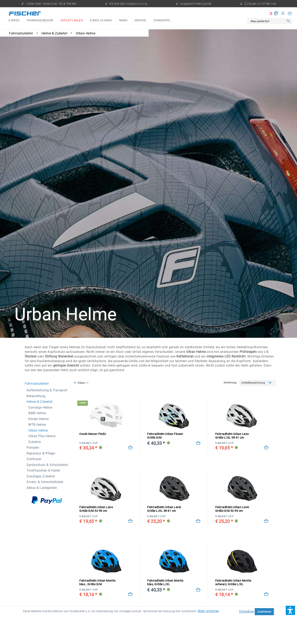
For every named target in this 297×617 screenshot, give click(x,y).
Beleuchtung (36, 396)
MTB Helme (37, 424)
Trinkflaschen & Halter (43, 470)
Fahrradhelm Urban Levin (164, 509)
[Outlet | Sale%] (71, 20)
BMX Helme (37, 413)
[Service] (140, 20)
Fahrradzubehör (37, 383)
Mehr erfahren (208, 611)
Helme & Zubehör (40, 402)
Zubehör (34, 442)
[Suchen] (288, 21)
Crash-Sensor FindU (92, 434)
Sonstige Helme (40, 407)
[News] (123, 20)
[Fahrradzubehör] (40, 20)
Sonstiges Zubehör (41, 476)
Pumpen (33, 447)
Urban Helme (38, 430)
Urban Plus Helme (41, 436)
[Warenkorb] (290, 13)
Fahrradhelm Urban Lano (232, 435)
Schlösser (34, 459)
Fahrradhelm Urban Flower (165, 435)
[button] (290, 610)
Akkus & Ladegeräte (42, 488)
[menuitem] (14, 20)
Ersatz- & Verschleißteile (45, 482)
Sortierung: (230, 382)
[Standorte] (162, 20)
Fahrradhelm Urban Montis (97, 582)
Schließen (246, 611)
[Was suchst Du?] (267, 21)
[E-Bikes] (14, 20)
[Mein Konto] (283, 13)
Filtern (79, 382)
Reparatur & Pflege (41, 453)
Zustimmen (264, 611)
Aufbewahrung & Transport (47, 390)
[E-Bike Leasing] (101, 20)
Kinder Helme (38, 419)
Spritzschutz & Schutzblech (47, 465)
